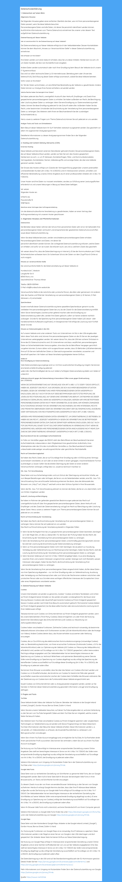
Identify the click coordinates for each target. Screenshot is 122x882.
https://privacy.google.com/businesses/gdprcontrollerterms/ (62, 862)
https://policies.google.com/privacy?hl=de (49, 765)
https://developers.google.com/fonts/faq (84, 812)
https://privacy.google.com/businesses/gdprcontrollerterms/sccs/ (47, 865)
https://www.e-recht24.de (36, 877)
